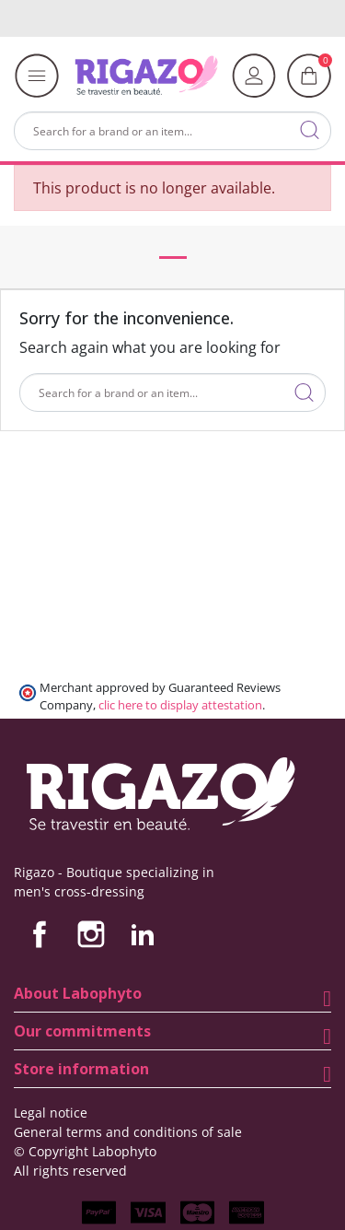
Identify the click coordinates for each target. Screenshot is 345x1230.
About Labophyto (78, 993)
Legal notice (50, 1112)
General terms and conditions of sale (128, 1132)
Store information (81, 1069)
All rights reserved (70, 1170)
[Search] (172, 130)
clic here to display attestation (180, 705)
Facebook (39, 934)
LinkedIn (142, 934)
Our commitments (82, 1031)
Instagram (91, 934)
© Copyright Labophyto (85, 1151)
